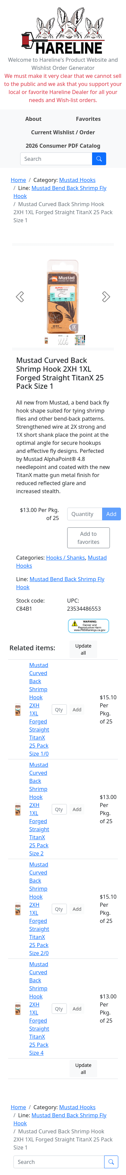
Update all (83, 649)
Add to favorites (89, 538)
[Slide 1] (63, 340)
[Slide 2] (80, 340)
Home (18, 180)
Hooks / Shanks (65, 557)
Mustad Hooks (77, 180)
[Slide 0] (46, 340)
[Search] (56, 158)
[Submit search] (99, 158)
